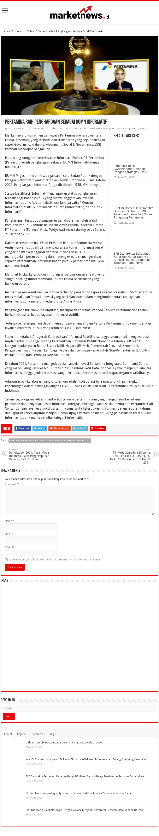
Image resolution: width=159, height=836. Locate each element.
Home (4, 31)
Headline (100, 128)
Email (9, 533)
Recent (8, 734)
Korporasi (17, 31)
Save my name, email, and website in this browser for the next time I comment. (55, 559)
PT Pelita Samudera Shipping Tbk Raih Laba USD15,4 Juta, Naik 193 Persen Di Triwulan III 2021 (128, 456)
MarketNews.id (16, 128)
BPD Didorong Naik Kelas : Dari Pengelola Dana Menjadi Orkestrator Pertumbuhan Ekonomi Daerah (84, 810)
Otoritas (141, 128)
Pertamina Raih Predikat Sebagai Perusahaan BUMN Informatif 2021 (50, 440)
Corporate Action (74, 128)
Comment (12, 484)
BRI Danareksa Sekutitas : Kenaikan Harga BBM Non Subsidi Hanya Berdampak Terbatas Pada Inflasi (132, 258)
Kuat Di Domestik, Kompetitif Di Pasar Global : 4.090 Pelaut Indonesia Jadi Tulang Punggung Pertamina (134, 212)
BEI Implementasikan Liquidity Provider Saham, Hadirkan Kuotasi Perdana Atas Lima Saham (79, 793)
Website (9, 546)
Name (9, 520)
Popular (21, 734)
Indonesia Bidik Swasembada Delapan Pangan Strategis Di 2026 (131, 169)
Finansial (89, 128)
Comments (38, 734)
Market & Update (126, 128)
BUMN (30, 31)
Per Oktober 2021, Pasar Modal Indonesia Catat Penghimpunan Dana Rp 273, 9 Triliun (30, 454)
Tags (52, 734)
